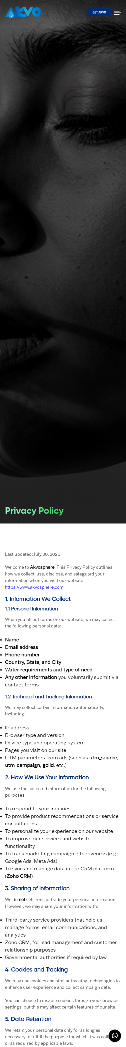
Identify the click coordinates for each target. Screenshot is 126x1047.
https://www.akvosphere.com (34, 587)
